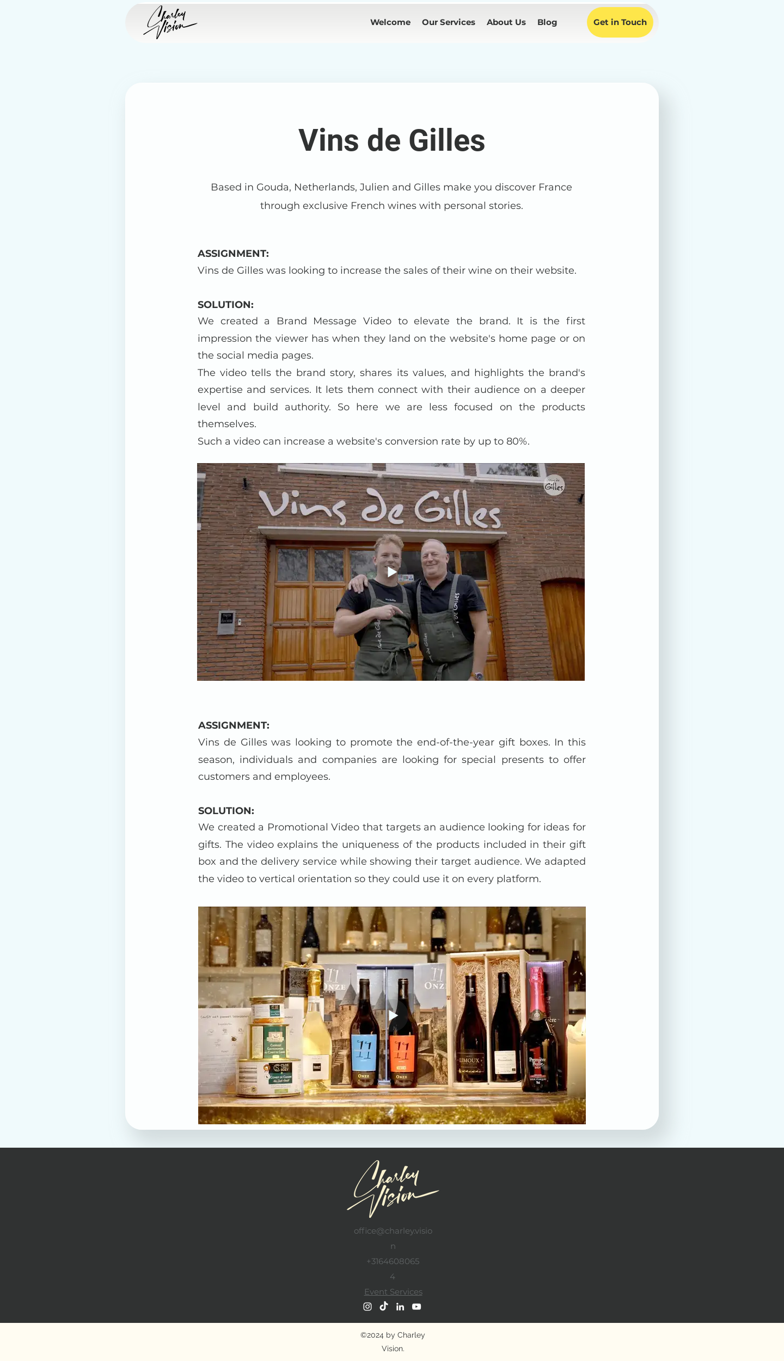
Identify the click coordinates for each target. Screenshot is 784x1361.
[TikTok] (383, 1306)
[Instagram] (367, 1306)
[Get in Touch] (620, 22)
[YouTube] (416, 1306)
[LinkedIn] (400, 1306)
